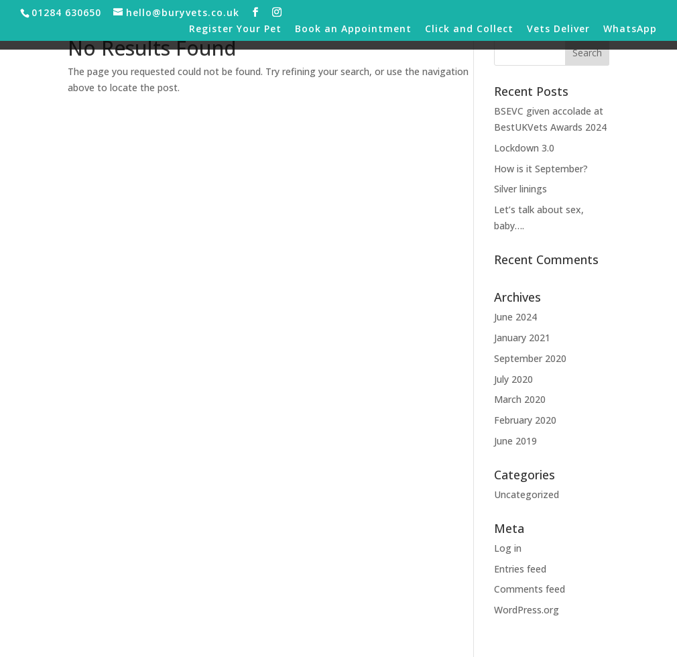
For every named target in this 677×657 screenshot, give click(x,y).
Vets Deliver (558, 29)
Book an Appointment (353, 29)
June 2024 (515, 316)
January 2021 (522, 337)
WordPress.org (526, 609)
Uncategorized (526, 494)
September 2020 (530, 358)
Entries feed (520, 568)
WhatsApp (630, 29)
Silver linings (520, 188)
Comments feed (529, 589)
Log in (507, 548)
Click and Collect (469, 29)
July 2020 (513, 379)
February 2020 (525, 420)
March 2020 (520, 399)
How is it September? (541, 168)
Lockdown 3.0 (524, 147)
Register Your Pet (235, 29)
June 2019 (515, 440)
